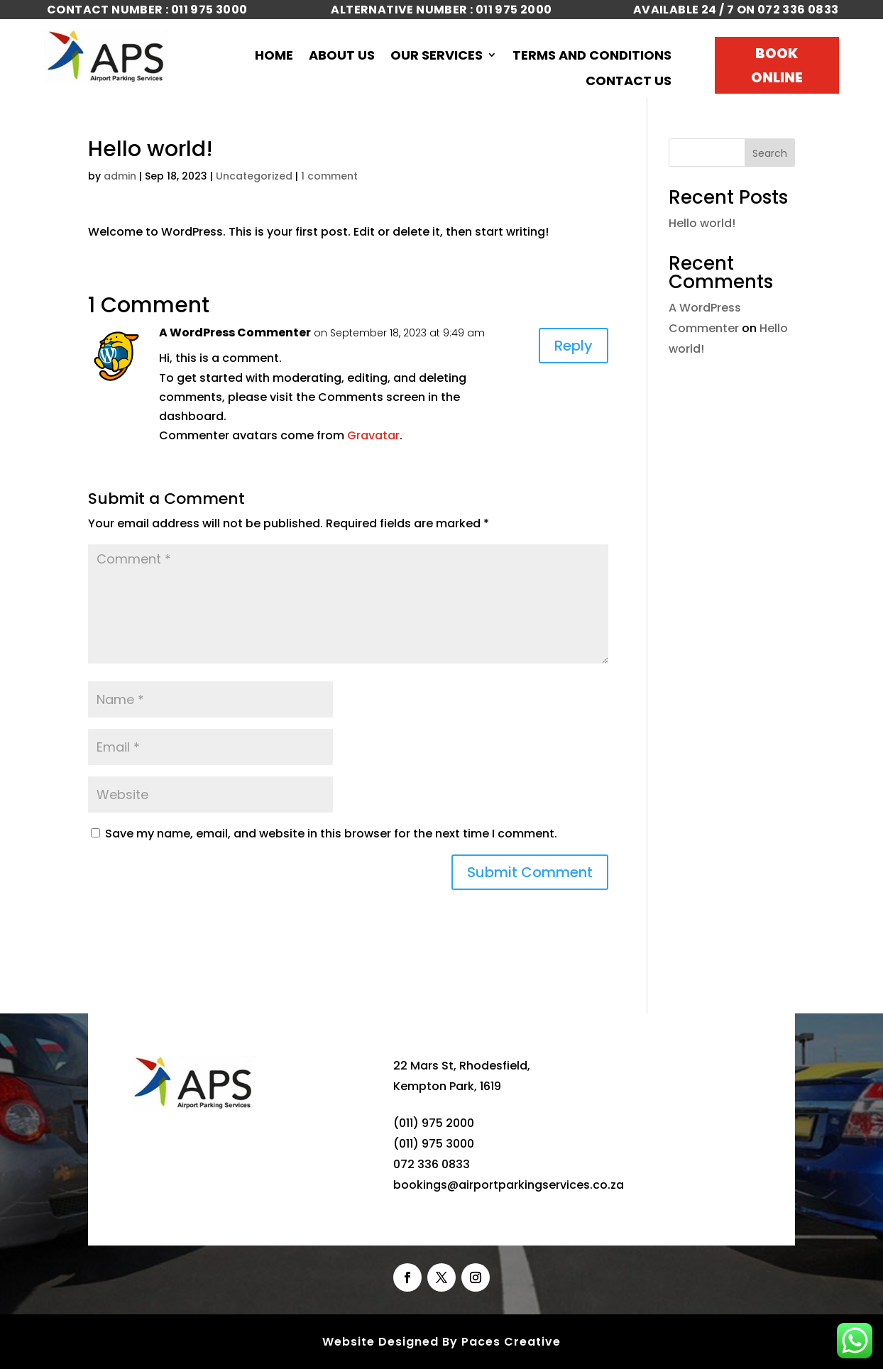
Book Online (777, 65)
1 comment (329, 176)
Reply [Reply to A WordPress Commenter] (573, 346)
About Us (342, 56)
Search (769, 153)
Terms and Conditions (591, 56)
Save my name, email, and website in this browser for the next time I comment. (331, 833)
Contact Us (628, 81)
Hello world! (702, 223)
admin (120, 176)
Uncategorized (254, 176)
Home (274, 56)
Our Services (436, 56)
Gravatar (373, 435)
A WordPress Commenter (235, 332)
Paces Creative (511, 1342)
